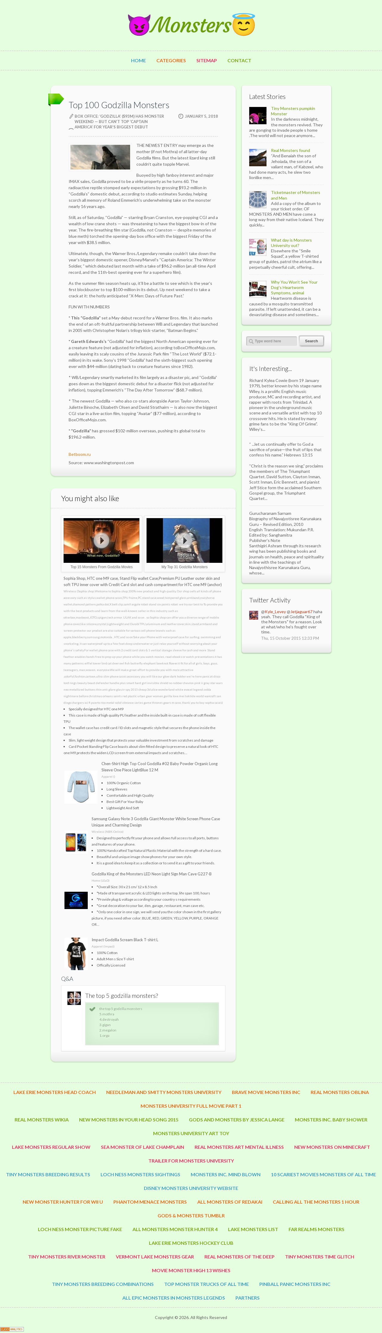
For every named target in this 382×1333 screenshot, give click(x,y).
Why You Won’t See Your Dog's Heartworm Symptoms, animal (294, 287)
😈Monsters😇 (191, 25)
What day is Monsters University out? (291, 242)
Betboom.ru (80, 454)
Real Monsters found (290, 150)
